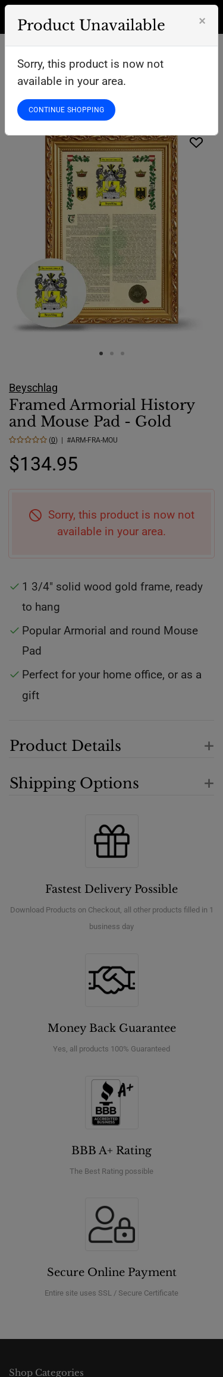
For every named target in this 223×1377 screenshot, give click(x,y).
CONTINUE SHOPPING (66, 110)
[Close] (202, 20)
